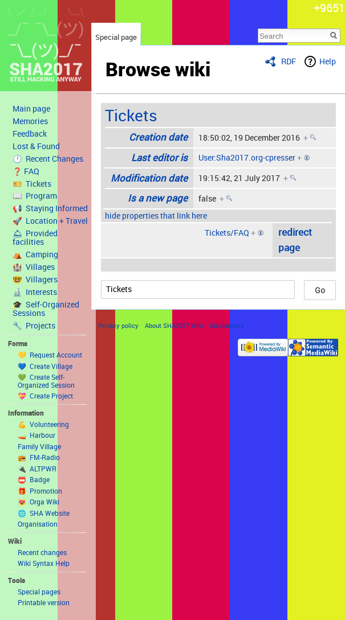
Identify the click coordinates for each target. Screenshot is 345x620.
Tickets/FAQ (227, 232)
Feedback (30, 134)
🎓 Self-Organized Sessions (46, 308)
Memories (30, 121)
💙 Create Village (45, 366)
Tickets (131, 115)
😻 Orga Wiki (38, 501)
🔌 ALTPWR (37, 468)
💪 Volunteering (43, 424)
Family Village (39, 446)
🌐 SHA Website (44, 513)
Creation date (158, 136)
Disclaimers (227, 325)
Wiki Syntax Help (44, 563)
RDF (288, 61)
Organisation (38, 523)
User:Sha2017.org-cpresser (246, 157)
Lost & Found (36, 146)
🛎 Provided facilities (35, 237)
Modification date (149, 177)
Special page (116, 37)
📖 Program (35, 196)
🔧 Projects (34, 326)
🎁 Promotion (40, 490)
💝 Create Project (45, 395)
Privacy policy (118, 325)
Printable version (44, 602)
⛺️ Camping (35, 254)
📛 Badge (34, 479)
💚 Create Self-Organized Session (46, 380)
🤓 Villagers (35, 279)
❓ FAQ (26, 171)
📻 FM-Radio (39, 457)
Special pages (39, 591)
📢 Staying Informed (50, 208)
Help (327, 61)
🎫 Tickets (32, 184)
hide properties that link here (156, 215)
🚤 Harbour (36, 435)
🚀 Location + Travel (50, 221)
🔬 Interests (35, 292)
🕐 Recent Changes (48, 159)
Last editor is (159, 157)
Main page (31, 109)
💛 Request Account (50, 354)
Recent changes (42, 552)
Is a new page (158, 197)
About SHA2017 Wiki (174, 325)
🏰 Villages (34, 267)
